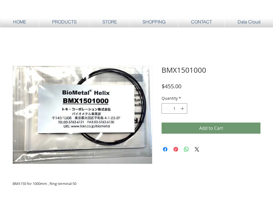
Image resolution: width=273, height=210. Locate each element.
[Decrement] (165, 108)
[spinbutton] (174, 108)
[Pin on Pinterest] (175, 149)
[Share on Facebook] (165, 149)
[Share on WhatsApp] (186, 149)
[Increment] (182, 108)
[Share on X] (197, 149)
